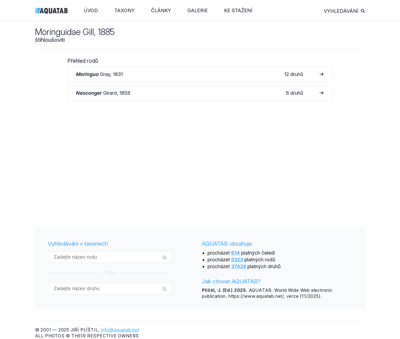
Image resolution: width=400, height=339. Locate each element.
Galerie (197, 10)
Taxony (124, 10)
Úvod (91, 10)
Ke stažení (238, 10)
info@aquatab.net (120, 329)
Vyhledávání (344, 11)
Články (161, 10)
